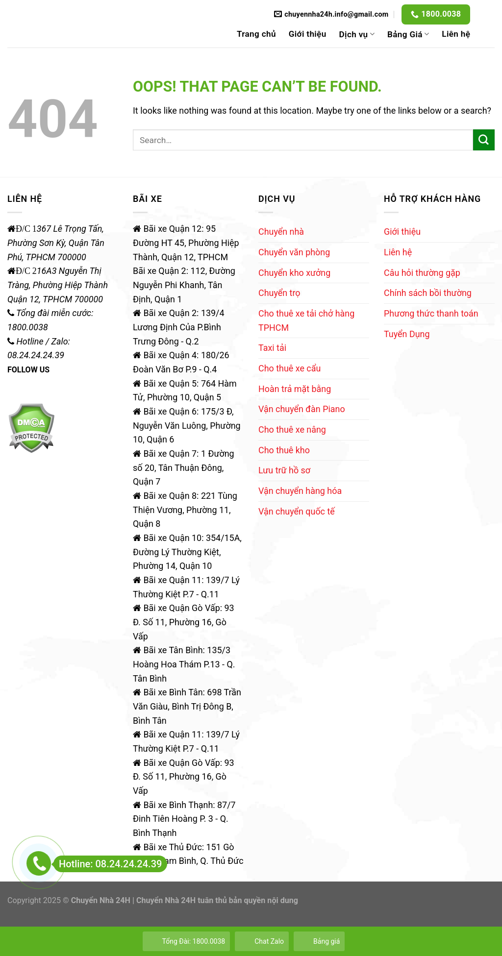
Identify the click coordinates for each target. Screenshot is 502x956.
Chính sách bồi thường (428, 293)
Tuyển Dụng (406, 334)
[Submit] (484, 140)
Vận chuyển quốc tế (296, 511)
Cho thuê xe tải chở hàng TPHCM (306, 320)
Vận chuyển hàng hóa (300, 491)
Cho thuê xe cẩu (289, 368)
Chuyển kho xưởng (294, 273)
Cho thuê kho (284, 450)
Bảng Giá (408, 34)
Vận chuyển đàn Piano (301, 409)
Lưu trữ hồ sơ (284, 470)
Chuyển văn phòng (294, 252)
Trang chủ (256, 34)
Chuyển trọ (279, 293)
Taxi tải (272, 348)
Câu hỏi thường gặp (422, 273)
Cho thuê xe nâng (292, 429)
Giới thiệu (307, 34)
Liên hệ (456, 34)
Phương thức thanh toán (431, 313)
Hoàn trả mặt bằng (294, 389)
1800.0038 (441, 14)
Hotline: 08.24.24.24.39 (107, 864)
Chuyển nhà (281, 231)
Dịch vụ (357, 34)
